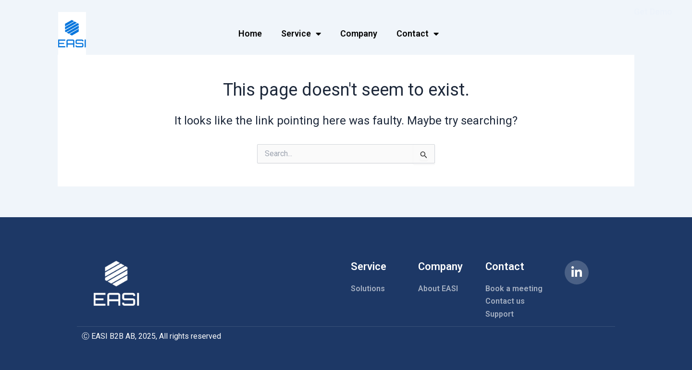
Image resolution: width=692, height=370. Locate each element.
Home (250, 31)
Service (301, 32)
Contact (417, 32)
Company (358, 31)
